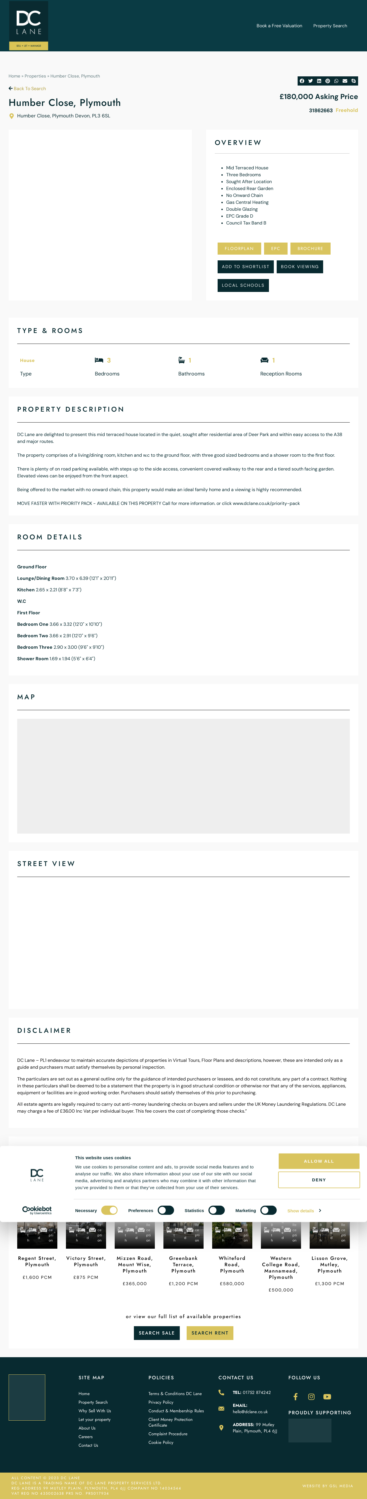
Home (14, 76)
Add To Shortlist (246, 267)
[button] (302, 81)
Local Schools (243, 285)
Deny (319, 1457)
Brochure (310, 248)
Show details (301, 1487)
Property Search (330, 26)
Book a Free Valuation (279, 26)
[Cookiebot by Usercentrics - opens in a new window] (37, 1487)
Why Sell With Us (95, 1411)
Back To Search (27, 89)
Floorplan (239, 248)
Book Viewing (300, 267)
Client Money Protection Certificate (171, 1422)
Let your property (95, 1419)
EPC (275, 248)
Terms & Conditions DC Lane (175, 1393)
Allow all (319, 1438)
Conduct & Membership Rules (176, 1411)
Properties (35, 76)
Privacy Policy (161, 1402)
